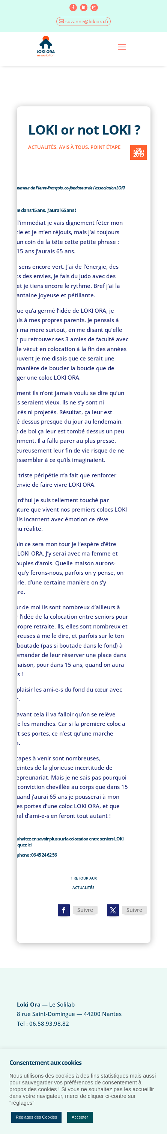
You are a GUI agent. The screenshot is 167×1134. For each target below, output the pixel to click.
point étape (105, 147)
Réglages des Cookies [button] (36, 1117)
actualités (42, 147)
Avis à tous (73, 147)
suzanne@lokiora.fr (87, 21)
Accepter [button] (80, 1117)
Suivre (85, 909)
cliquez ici (22, 845)
